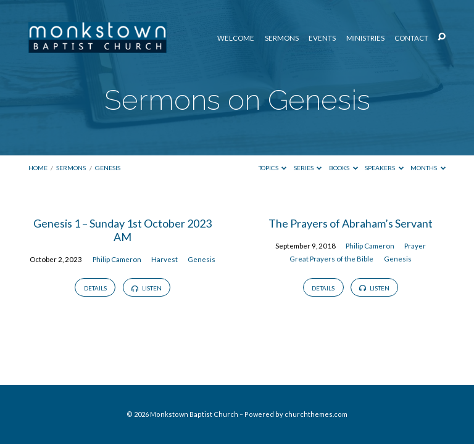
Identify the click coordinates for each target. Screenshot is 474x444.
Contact (411, 38)
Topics (273, 167)
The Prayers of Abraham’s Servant (350, 223)
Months (428, 167)
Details (95, 288)
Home (38, 167)
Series (308, 167)
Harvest (164, 259)
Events (322, 38)
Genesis (107, 167)
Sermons (282, 38)
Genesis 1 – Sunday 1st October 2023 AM (122, 230)
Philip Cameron (117, 259)
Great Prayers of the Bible (331, 259)
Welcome (235, 38)
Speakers (384, 167)
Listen (146, 288)
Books (343, 167)
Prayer (415, 246)
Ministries (365, 38)
